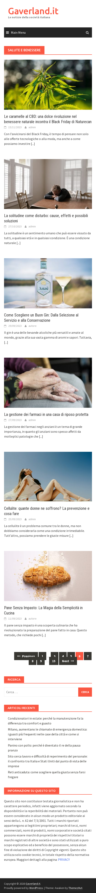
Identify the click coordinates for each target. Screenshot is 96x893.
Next (68, 661)
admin (32, 127)
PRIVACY (64, 859)
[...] (33, 144)
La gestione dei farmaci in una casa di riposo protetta (46, 414)
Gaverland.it (33, 11)
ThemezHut (75, 888)
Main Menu (18, 32)
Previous (26, 656)
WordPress (36, 888)
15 (53, 661)
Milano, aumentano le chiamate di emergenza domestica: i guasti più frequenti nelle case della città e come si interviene (47, 734)
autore (32, 326)
